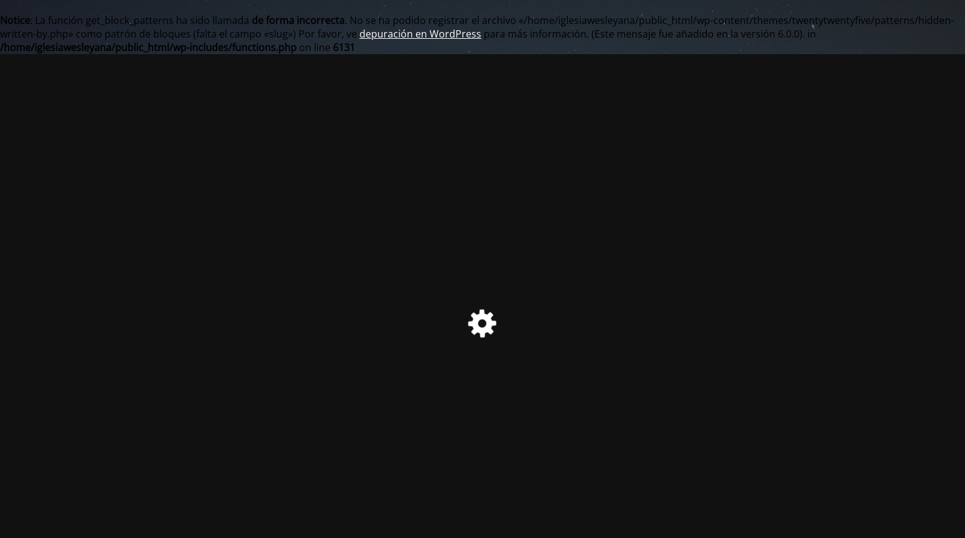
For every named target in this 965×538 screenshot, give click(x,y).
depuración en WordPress (420, 34)
